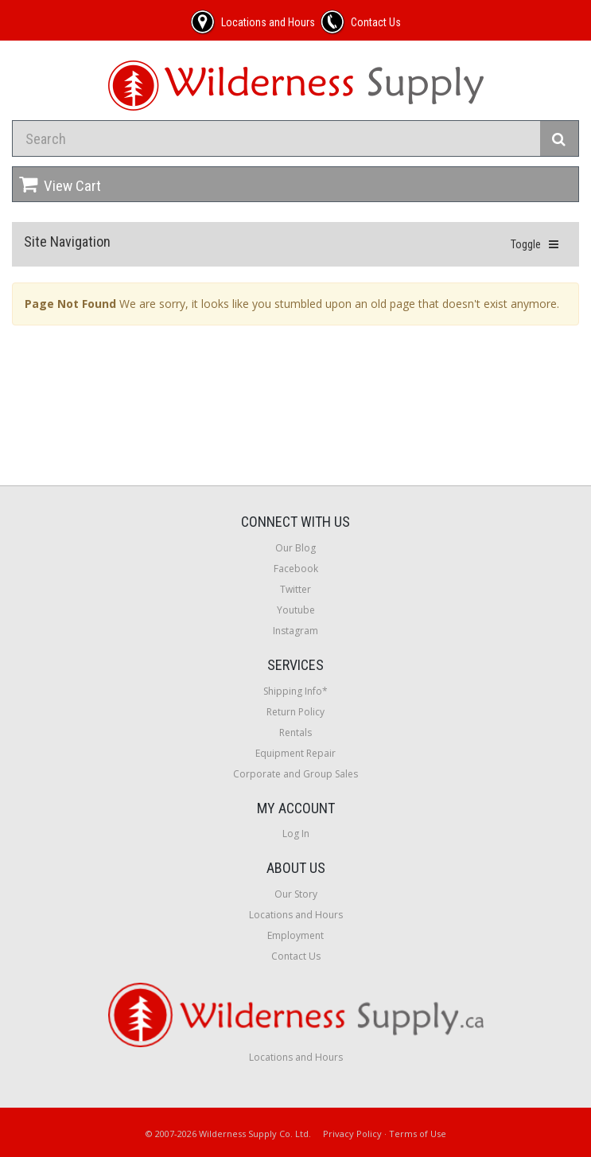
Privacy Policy (352, 1133)
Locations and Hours (296, 914)
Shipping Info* (295, 691)
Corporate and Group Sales (295, 774)
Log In (295, 833)
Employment (295, 935)
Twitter (295, 589)
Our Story (295, 894)
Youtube (296, 610)
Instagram (295, 630)
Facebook (296, 568)
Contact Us (296, 956)
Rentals (295, 732)
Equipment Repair (295, 753)
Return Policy (295, 712)
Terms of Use (417, 1133)
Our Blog (295, 548)
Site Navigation (67, 241)
